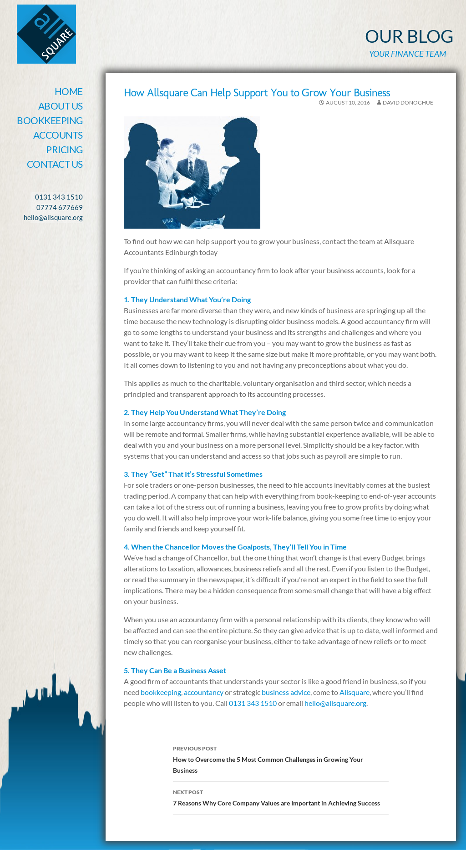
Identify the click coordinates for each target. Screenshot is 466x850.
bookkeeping (161, 692)
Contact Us (55, 164)
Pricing (64, 149)
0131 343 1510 (253, 703)
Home (69, 91)
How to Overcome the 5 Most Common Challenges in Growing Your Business (281, 758)
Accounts (58, 134)
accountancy (203, 692)
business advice (286, 692)
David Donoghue (408, 102)
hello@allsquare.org (335, 703)
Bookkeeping (50, 120)
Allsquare (354, 692)
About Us (60, 105)
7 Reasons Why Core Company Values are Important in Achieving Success (281, 797)
